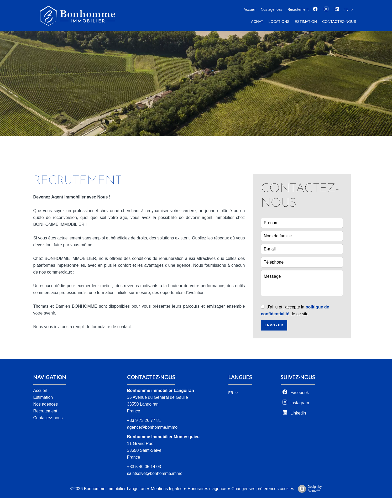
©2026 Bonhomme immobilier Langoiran (108, 488)
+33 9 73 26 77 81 (144, 420)
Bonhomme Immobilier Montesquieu (163, 436)
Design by (308, 489)
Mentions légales (166, 488)
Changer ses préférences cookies (263, 488)
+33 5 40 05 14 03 (144, 466)
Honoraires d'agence (206, 488)
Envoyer (274, 325)
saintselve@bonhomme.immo (154, 473)
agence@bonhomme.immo (152, 427)
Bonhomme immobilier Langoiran (160, 390)
